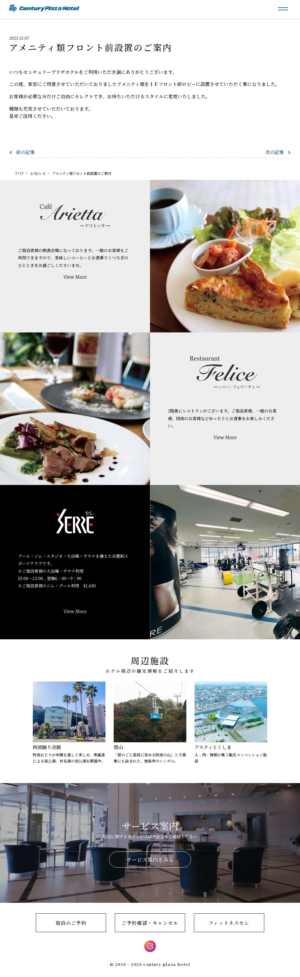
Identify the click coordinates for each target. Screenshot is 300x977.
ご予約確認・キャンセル (150, 922)
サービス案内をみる (150, 859)
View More (75, 277)
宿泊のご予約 (71, 922)
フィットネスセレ (229, 922)
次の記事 (274, 152)
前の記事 (25, 152)
